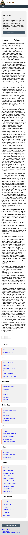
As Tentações (7, 504)
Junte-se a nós (10, 33)
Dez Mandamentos (8, 386)
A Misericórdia (7, 439)
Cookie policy (5, 531)
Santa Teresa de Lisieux (10, 481)
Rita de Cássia (7, 468)
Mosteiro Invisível (8, 350)
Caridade (6, 415)
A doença (6, 512)
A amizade (6, 392)
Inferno (5, 394)
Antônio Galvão (7, 489)
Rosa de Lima (7, 491)
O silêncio (6, 507)
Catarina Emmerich (9, 454)
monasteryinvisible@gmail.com (10, 532)
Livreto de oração (9, 525)
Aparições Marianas (9, 441)
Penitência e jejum (8, 436)
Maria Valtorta (7, 457)
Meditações (6, 420)
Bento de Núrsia (8, 470)
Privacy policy (5, 529)
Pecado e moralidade (9, 434)
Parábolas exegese (9, 368)
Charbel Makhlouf (8, 486)
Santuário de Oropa (9, 418)
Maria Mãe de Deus (9, 363)
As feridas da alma (8, 510)
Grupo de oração (8, 352)
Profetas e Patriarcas (9, 376)
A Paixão (6, 452)
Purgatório (6, 397)
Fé (4, 413)
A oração (6, 502)
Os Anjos (6, 389)
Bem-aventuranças (8, 371)
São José (6, 365)
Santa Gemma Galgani (10, 483)
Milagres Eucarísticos (9, 410)
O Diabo (5, 431)
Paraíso (5, 400)
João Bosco (6, 475)
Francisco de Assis (8, 473)
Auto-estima (6, 515)
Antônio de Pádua (8, 478)
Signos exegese (8, 373)
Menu (4, 6)
